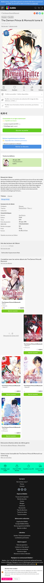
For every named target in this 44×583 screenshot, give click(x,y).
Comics (22, 501)
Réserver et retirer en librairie (22, 553)
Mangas (21, 206)
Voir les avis (4, 26)
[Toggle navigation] (2, 7)
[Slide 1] (22, 83)
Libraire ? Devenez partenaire (22, 535)
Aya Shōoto (22, 215)
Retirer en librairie (22, 147)
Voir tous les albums (6, 263)
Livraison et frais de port (22, 547)
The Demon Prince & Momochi (10, 13)
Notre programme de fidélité (22, 526)
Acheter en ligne (22, 551)
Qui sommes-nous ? (22, 482)
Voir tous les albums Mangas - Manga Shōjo (13, 445)
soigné (15, 126)
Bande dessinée (22, 499)
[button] (5, 57)
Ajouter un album (22, 528)
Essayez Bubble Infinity (22, 523)
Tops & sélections (22, 510)
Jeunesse (22, 505)
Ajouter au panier (22, 130)
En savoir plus (34, 3)
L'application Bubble (22, 521)
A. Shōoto (4, 306)
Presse (22, 484)
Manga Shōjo (22, 208)
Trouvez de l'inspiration (22, 497)
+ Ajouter (9, 196)
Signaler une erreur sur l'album (9, 235)
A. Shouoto (27, 347)
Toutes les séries (22, 512)
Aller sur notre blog (6, 457)
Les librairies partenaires (22, 538)
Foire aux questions (22, 545)
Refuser (16, 579)
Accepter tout (7, 579)
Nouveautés (22, 508)
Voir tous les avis (5, 248)
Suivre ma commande (22, 549)
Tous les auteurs (22, 514)
